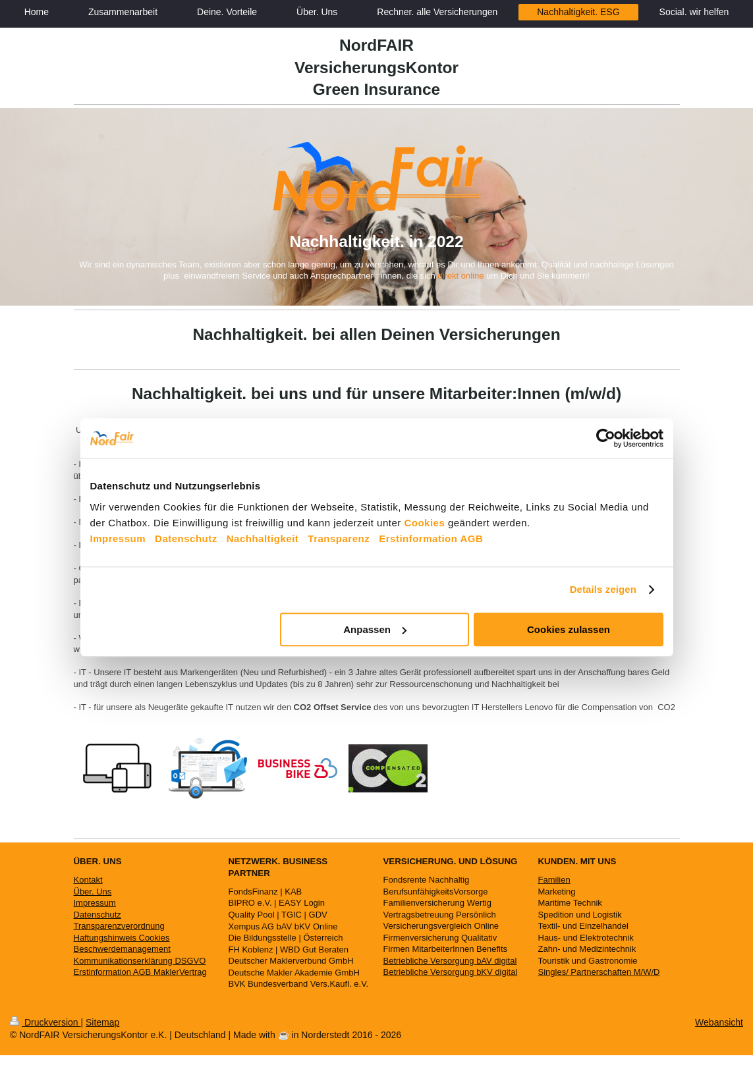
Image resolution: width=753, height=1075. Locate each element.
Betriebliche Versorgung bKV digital (450, 972)
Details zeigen (603, 589)
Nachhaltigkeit (263, 538)
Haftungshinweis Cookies (122, 938)
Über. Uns (93, 891)
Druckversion (45, 1022)
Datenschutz (186, 538)
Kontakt (88, 880)
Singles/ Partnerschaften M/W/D (599, 972)
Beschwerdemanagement (122, 949)
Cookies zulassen (568, 629)
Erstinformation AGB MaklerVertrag (140, 972)
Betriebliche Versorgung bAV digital (450, 961)
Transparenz (339, 538)
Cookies (424, 522)
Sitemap (102, 1022)
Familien (554, 880)
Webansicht (719, 1022)
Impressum (118, 538)
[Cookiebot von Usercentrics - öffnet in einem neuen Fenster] (605, 438)
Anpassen (374, 629)
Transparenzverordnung (119, 926)
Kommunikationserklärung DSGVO (140, 961)
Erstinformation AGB (431, 538)
